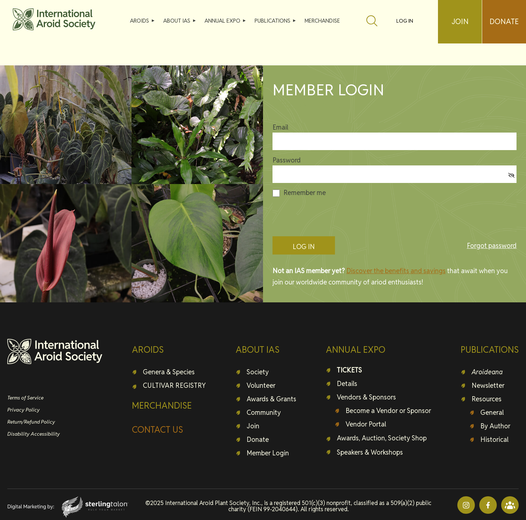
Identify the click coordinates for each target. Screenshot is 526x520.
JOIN (460, 21)
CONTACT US (157, 429)
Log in (404, 21)
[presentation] (328, 216)
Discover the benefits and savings (396, 271)
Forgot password (492, 245)
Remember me (304, 192)
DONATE (504, 21)
